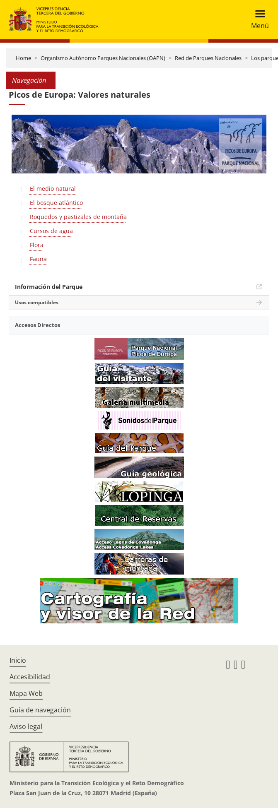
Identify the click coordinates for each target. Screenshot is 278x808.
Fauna (38, 259)
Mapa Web (26, 693)
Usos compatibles (36, 302)
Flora (37, 245)
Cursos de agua (51, 231)
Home (23, 58)
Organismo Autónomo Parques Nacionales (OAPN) (103, 58)
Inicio (18, 660)
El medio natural (53, 188)
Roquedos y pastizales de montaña (78, 217)
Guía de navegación (40, 709)
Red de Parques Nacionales (208, 58)
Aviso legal (26, 726)
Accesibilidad (30, 676)
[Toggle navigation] (257, 19)
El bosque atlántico (56, 203)
